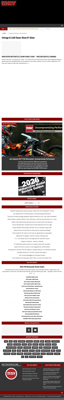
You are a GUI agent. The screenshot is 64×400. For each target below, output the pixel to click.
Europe (42, 344)
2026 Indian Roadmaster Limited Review (32, 307)
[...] (34, 273)
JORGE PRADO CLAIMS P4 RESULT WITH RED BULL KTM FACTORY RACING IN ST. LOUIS (32, 219)
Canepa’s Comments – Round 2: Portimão (32, 241)
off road (25, 350)
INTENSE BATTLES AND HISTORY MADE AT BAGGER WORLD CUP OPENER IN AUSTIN (32, 249)
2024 (15, 341)
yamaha (40, 357)
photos (32, 350)
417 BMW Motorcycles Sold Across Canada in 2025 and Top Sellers (32, 244)
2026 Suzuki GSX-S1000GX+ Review (32, 295)
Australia (29, 341)
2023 (11, 341)
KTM (41, 347)
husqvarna (27, 347)
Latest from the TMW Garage (32, 119)
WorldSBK (32, 357)
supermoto (28, 353)
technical (50, 353)
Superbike (20, 353)
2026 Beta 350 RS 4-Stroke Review (32, 297)
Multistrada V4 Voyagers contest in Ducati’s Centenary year (32, 236)
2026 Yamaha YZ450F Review (32, 279)
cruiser (10, 344)
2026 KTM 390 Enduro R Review (29, 369)
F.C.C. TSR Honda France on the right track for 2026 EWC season (32, 238)
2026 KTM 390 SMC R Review (28, 371)
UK (22, 357)
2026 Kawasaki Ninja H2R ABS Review (32, 293)
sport (58, 350)
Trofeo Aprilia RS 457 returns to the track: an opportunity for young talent (32, 233)
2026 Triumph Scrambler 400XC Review (32, 284)
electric (35, 344)
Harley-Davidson (11, 347)
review (38, 350)
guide (54, 344)
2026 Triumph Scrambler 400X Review (32, 281)
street (13, 353)
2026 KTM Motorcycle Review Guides (32, 267)
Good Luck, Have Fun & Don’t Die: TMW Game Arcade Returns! (32, 162)
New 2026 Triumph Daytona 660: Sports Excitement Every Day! (32, 164)
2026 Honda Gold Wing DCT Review (32, 309)
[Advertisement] (40, 12)
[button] (62, 25)
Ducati (24, 344)
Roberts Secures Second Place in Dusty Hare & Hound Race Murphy (32, 230)
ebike (29, 344)
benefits (36, 341)
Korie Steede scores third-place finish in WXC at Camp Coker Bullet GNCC (32, 258)
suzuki (43, 353)
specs (53, 350)
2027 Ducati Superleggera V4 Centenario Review (32, 255)
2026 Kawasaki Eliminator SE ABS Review (32, 291)
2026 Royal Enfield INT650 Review (32, 314)
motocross (47, 347)
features (48, 344)
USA (27, 357)
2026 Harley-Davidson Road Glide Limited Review (32, 316)
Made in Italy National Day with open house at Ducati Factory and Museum (32, 222)
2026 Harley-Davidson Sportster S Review (32, 304)
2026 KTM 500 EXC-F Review (32, 288)
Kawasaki (35, 347)
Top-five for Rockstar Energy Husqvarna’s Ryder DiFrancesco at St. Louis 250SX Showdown (32, 216)
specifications (45, 350)
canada (48, 341)
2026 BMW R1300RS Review (32, 277)
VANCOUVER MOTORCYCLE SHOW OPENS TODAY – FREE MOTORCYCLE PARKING (29, 57)
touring (57, 353)
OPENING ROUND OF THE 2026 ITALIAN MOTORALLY (32, 252)
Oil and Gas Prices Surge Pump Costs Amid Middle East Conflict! (33, 166)
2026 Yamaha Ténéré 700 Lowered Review (32, 300)
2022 (6, 341)
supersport (36, 353)
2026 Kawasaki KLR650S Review (32, 302)
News (19, 350)
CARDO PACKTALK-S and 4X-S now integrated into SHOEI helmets (32, 247)
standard (7, 353)
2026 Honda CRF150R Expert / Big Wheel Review (32, 286)
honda (20, 347)
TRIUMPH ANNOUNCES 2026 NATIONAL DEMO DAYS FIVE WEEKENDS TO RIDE (32, 211)
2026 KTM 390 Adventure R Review (29, 373)
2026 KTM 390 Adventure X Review (29, 375)
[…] (28, 63)
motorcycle (7, 350)
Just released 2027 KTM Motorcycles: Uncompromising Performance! (32, 159)
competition (55, 341)
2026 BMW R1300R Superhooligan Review (32, 318)
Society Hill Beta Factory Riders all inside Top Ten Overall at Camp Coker (32, 227)
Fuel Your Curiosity (32, 262)
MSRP (14, 350)
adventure (21, 341)
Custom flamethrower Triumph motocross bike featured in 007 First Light (32, 225)
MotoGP (55, 347)
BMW (42, 341)
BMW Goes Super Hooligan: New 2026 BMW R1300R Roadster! (32, 168)
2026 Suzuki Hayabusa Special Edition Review (32, 311)
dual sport (17, 344)
